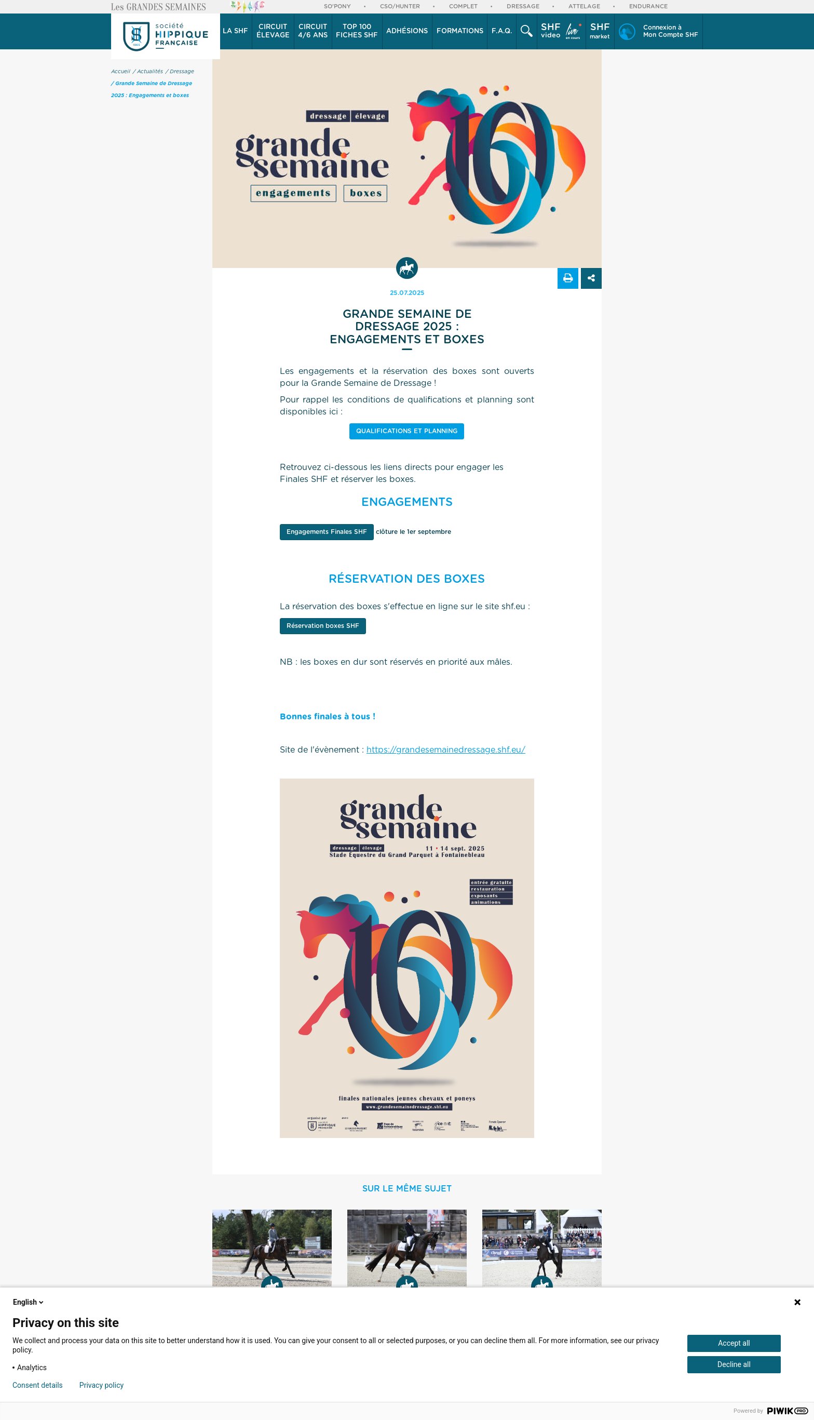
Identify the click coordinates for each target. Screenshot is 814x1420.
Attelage (584, 6)
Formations (460, 31)
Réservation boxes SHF (323, 626)
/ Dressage (180, 71)
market (600, 31)
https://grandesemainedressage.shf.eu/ (446, 750)
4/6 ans (313, 31)
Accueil (120, 71)
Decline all (734, 1364)
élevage (273, 31)
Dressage (523, 6)
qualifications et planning (406, 431)
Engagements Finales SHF (327, 532)
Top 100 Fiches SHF (357, 31)
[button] (235, 31)
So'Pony (337, 6)
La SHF (235, 31)
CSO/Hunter (400, 6)
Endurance (648, 6)
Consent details (37, 1385)
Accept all (734, 1343)
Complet (463, 6)
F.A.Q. (502, 31)
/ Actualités (148, 71)
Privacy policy (101, 1385)
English (29, 1302)
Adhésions (407, 31)
